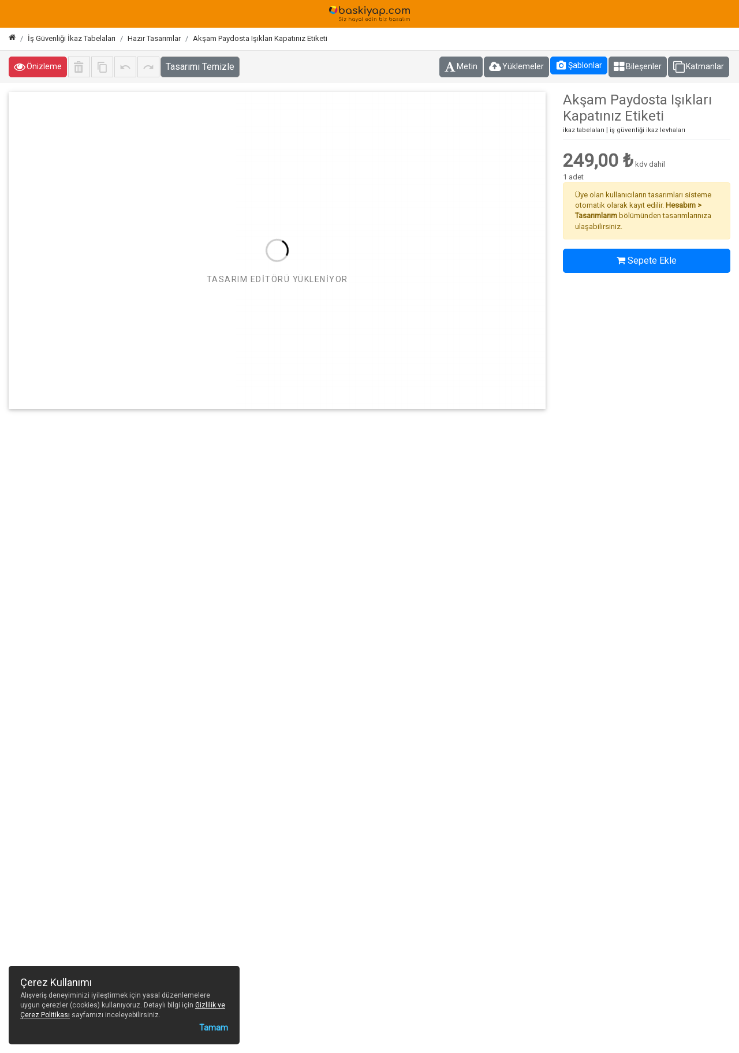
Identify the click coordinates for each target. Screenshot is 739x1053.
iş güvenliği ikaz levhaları (647, 130)
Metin (461, 67)
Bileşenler (638, 67)
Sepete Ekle (647, 260)
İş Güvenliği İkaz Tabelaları (71, 38)
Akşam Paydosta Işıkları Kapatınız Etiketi (260, 38)
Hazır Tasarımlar (154, 38)
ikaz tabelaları (583, 130)
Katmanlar (698, 67)
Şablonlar (578, 65)
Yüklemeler (516, 67)
